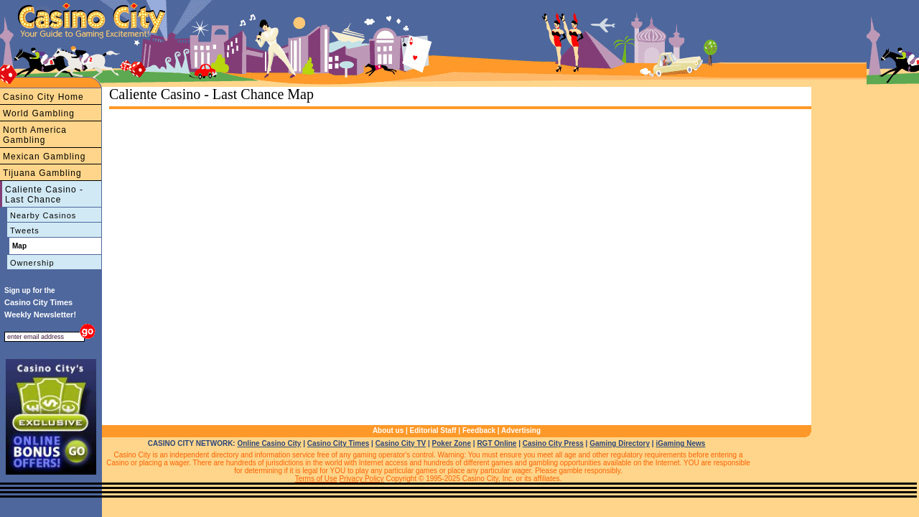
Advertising (521, 430)
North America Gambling (35, 135)
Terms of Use (316, 479)
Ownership (32, 262)
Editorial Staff (433, 430)
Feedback (478, 430)
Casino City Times (338, 443)
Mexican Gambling (44, 157)
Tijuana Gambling (42, 173)
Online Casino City (269, 443)
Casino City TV (400, 443)
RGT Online (496, 443)
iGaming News (680, 443)
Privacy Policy (361, 479)
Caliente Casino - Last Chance (44, 195)
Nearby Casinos (43, 215)
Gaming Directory (619, 443)
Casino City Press (553, 443)
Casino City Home (43, 97)
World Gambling (39, 113)
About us (388, 430)
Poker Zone (451, 443)
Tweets (24, 230)
